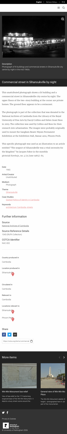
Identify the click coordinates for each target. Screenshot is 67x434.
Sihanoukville (11, 192)
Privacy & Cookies (9, 419)
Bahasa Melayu (51, 2)
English (39, 2)
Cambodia (21, 207)
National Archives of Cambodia (15, 226)
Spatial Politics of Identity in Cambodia (22, 200)
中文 (63, 2)
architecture (11, 207)
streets (30, 207)
